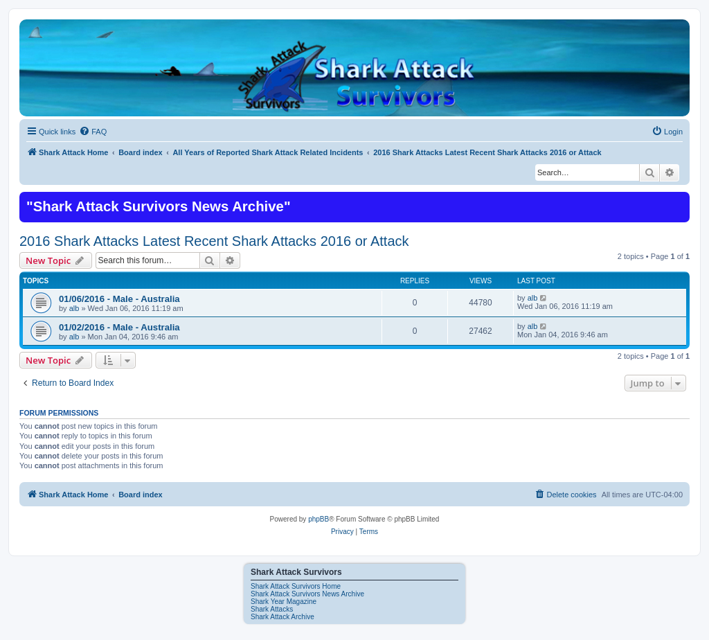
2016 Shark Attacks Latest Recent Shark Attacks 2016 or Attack (214, 241)
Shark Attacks (272, 609)
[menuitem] (93, 131)
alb (74, 308)
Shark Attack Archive (282, 617)
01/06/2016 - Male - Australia (119, 299)
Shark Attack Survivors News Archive (307, 594)
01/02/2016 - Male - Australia (119, 327)
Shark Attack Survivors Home (296, 586)
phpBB (318, 519)
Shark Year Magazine (283, 601)
